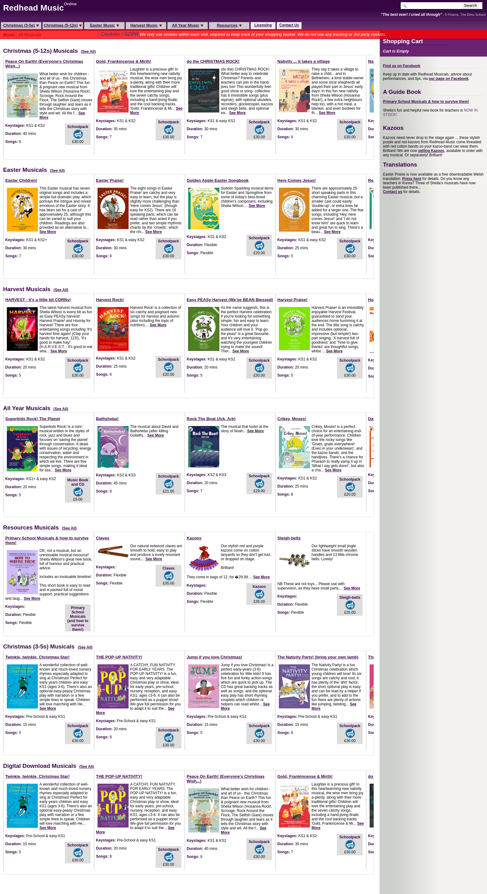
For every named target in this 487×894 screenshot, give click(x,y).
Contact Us (289, 25)
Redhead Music (33, 7)
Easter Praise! (110, 180)
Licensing (263, 25)
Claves (102, 538)
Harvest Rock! (110, 299)
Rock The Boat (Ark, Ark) (211, 418)
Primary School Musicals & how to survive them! (426, 101)
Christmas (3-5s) (21, 25)
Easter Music (104, 25)
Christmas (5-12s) (63, 25)
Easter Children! (21, 180)
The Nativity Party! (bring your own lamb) (317, 657)
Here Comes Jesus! (296, 180)
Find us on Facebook (401, 66)
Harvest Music (146, 25)
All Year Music (187, 25)
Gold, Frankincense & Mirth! (123, 61)
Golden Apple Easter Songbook (217, 180)
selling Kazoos (431, 151)
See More (237, 113)
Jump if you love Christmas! (214, 657)
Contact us (392, 192)
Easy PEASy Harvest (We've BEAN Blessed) (230, 299)
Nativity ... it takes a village (303, 61)
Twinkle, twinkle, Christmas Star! (37, 657)
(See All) (88, 51)
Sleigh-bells (289, 538)
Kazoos (194, 538)
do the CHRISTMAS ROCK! (213, 61)
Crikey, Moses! (291, 418)
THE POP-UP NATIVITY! (119, 657)
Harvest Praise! (292, 299)
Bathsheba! (107, 418)
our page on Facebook (448, 78)
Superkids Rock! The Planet (32, 418)
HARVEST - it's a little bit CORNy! (38, 299)
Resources (229, 25)
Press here (411, 179)
